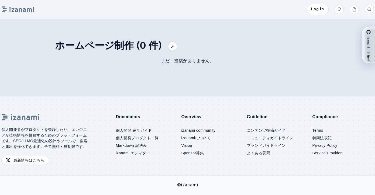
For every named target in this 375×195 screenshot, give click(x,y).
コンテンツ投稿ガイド (266, 130)
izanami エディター (133, 153)
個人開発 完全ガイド (134, 130)
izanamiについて (196, 138)
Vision (186, 145)
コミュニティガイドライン (270, 138)
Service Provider (327, 153)
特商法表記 (322, 138)
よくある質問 (258, 153)
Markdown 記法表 (131, 145)
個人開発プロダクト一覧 (137, 138)
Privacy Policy (325, 145)
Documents (128, 116)
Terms (317, 130)
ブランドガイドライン (266, 145)
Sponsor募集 (192, 153)
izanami (189, 185)
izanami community (198, 130)
